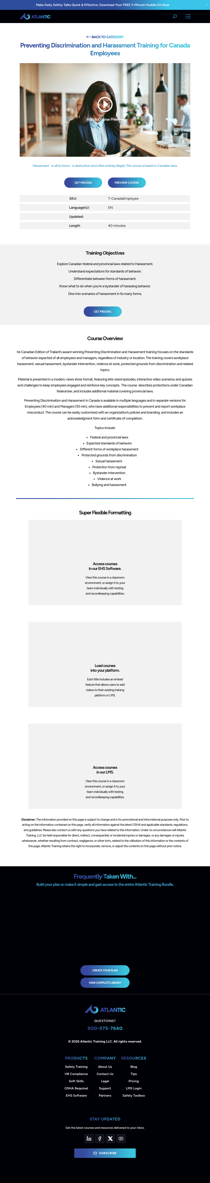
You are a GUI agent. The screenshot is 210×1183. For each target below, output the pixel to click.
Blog (133, 1067)
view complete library (105, 982)
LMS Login (134, 1088)
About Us (105, 1067)
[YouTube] (121, 1138)
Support (105, 1088)
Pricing (134, 1081)
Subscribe (105, 1153)
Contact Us (105, 1074)
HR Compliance (76, 1074)
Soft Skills (76, 1081)
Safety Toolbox (133, 1095)
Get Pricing (83, 182)
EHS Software (76, 1095)
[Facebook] (99, 1138)
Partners (105, 1095)
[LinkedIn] (89, 1138)
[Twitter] (110, 1138)
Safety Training (76, 1067)
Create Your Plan (105, 970)
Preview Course (127, 182)
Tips (134, 1074)
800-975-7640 (105, 1028)
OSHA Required (76, 1088)
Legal (105, 1081)
